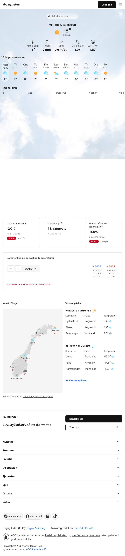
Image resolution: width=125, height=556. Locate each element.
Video (6, 502)
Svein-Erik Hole (84, 528)
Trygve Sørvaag (35, 528)
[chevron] (90, 442)
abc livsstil (33, 516)
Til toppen (11, 416)
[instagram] (47, 516)
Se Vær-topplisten (76, 380)
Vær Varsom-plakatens (86, 535)
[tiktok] (55, 516)
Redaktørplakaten (56, 535)
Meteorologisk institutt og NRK (38, 396)
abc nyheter (13, 516)
